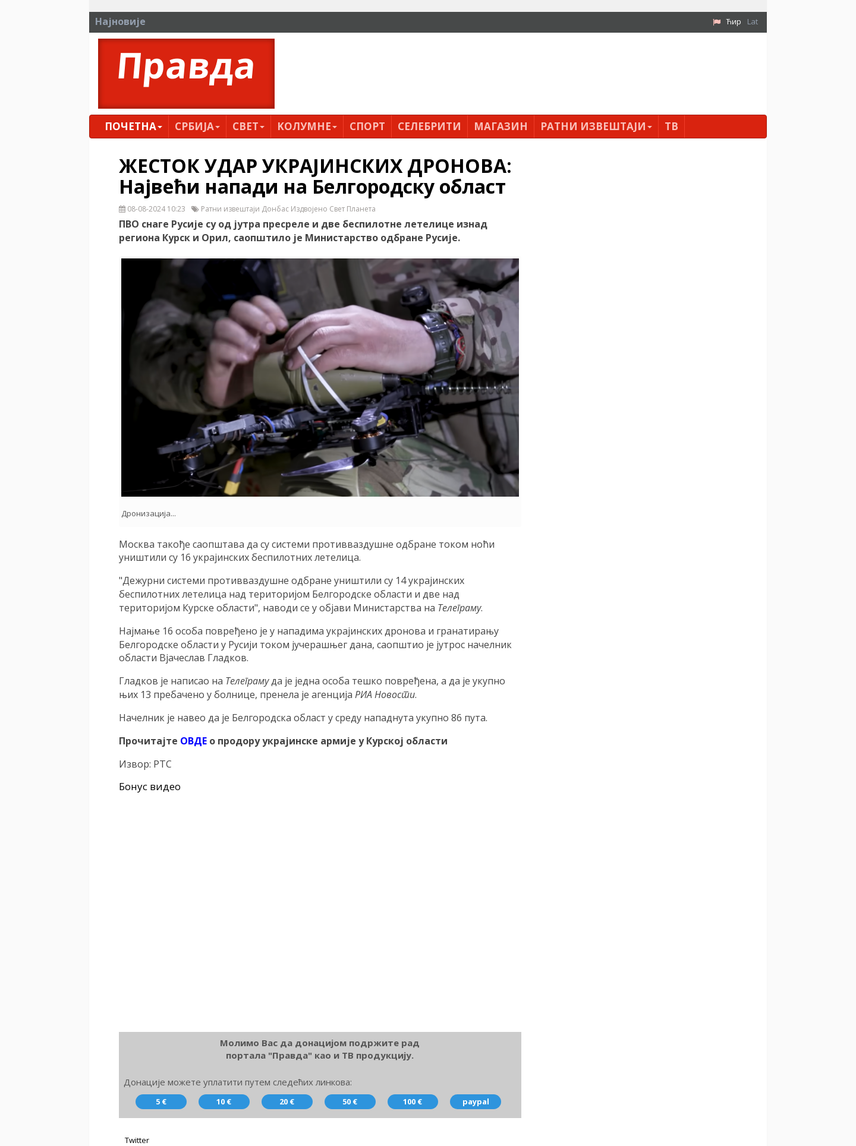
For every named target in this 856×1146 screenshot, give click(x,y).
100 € (412, 1101)
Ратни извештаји (596, 126)
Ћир (733, 21)
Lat (752, 21)
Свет (248, 126)
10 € (223, 1101)
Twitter (137, 1140)
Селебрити (429, 126)
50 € (349, 1101)
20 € (286, 1101)
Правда (186, 64)
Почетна (133, 126)
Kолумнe (307, 126)
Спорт (367, 126)
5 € (161, 1101)
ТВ (671, 126)
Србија (197, 126)
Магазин (501, 126)
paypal (475, 1101)
